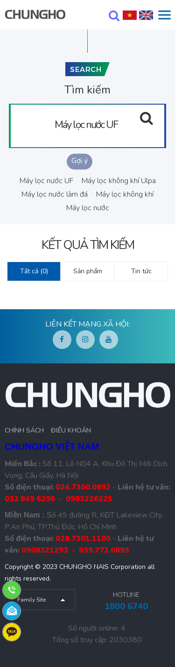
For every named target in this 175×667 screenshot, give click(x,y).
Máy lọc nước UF (46, 181)
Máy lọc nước (87, 208)
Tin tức (141, 271)
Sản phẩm (87, 271)
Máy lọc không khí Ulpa (119, 181)
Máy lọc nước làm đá (54, 194)
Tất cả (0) (34, 271)
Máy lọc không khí (125, 194)
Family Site (31, 599)
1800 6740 (126, 606)
